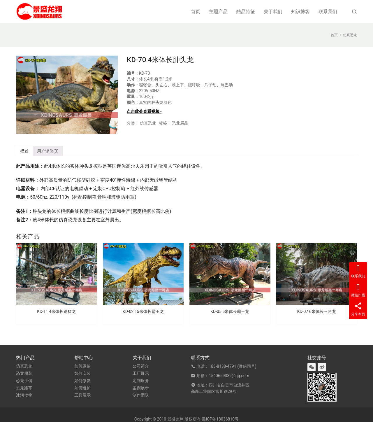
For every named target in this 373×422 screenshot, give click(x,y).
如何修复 (82, 380)
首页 (195, 11)
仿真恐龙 (148, 123)
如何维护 (82, 388)
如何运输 (82, 366)
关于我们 (273, 11)
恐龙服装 (24, 373)
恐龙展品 (180, 123)
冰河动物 (24, 395)
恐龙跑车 (24, 388)
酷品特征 (245, 11)
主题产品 (218, 11)
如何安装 (82, 373)
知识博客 (300, 11)
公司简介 (141, 366)
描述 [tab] (24, 151)
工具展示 (82, 395)
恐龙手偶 (24, 380)
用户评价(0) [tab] (48, 151)
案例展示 (141, 388)
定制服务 (141, 380)
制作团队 (141, 395)
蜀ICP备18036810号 (220, 419)
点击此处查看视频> (144, 111)
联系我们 (328, 11)
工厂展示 (141, 373)
